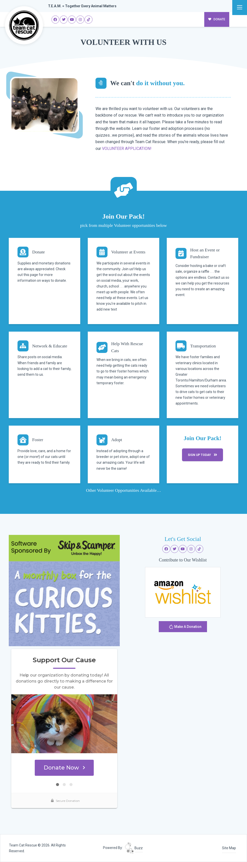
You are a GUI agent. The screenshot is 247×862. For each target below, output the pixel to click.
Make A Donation (185, 627)
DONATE (217, 19)
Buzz (134, 848)
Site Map (229, 848)
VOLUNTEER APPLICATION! (127, 148)
